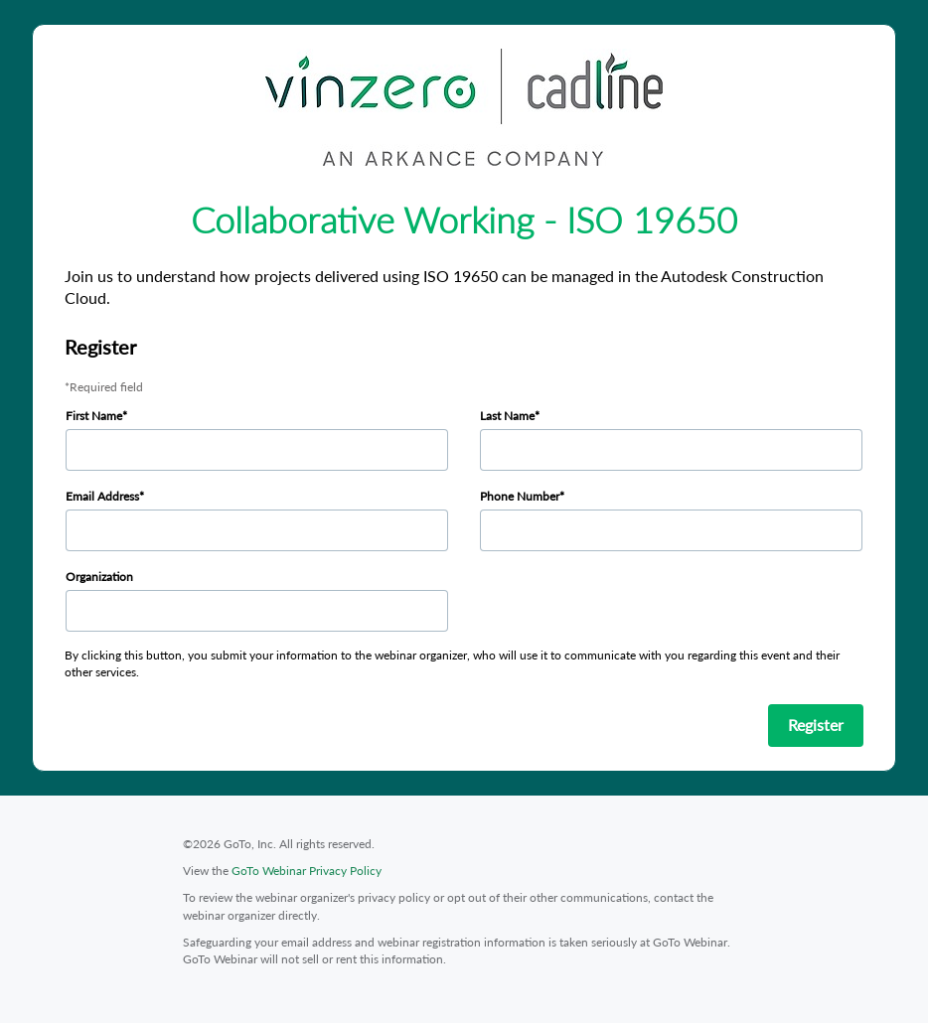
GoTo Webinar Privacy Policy (307, 870)
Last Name (507, 415)
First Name (94, 415)
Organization (99, 576)
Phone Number (519, 496)
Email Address (102, 496)
